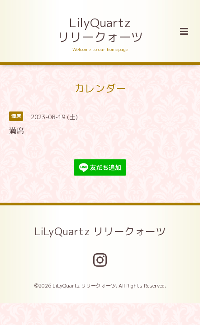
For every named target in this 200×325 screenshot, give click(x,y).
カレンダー (100, 88)
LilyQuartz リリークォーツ (100, 30)
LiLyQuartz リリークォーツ (100, 231)
